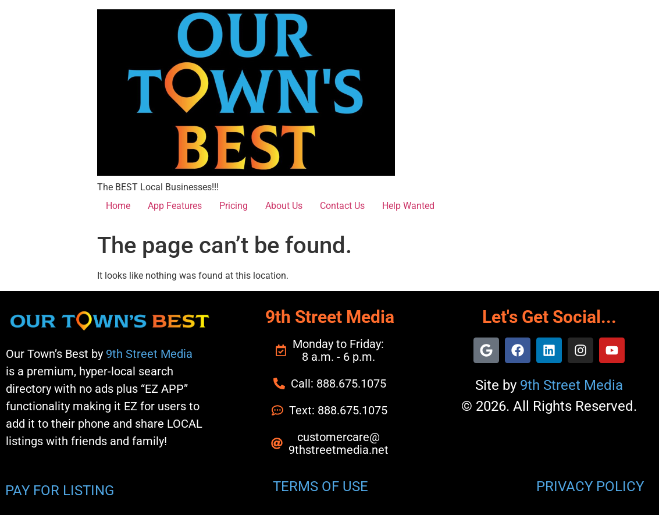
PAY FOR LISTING (59, 490)
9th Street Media (149, 354)
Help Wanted (408, 205)
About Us (283, 205)
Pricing (233, 205)
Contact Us (342, 205)
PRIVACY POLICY (590, 486)
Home (118, 205)
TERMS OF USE (320, 486)
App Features (175, 205)
